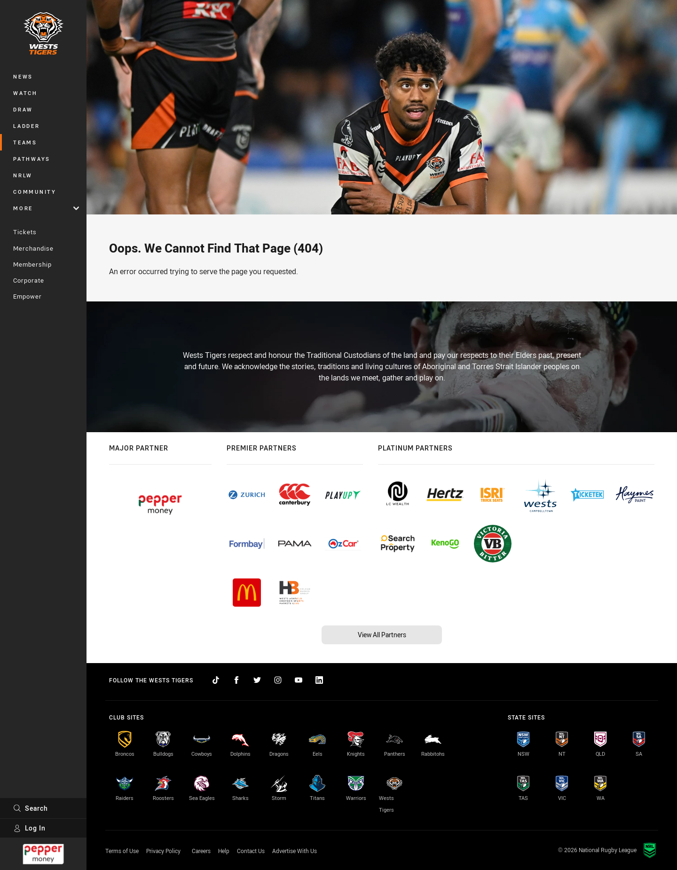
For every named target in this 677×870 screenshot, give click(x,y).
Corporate (28, 280)
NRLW (22, 175)
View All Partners (382, 634)
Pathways (31, 158)
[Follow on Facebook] (236, 680)
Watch (25, 92)
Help (223, 850)
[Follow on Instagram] (278, 680)
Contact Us (251, 850)
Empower (27, 296)
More (46, 208)
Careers (201, 850)
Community (34, 191)
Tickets (25, 232)
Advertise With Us (294, 850)
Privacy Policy (163, 850)
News (23, 76)
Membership (32, 264)
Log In (29, 827)
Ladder (26, 125)
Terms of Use (122, 850)
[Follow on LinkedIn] (319, 680)
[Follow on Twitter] (257, 680)
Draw (23, 109)
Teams (25, 142)
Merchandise (33, 248)
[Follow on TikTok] (216, 680)
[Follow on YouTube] (298, 680)
